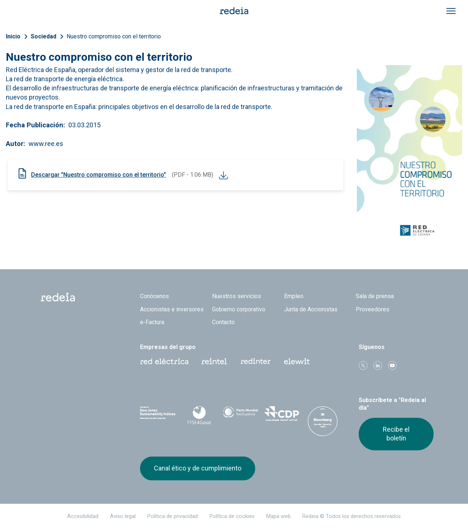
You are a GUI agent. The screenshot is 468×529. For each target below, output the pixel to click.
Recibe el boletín (396, 433)
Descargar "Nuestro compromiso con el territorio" (98, 174)
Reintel (214, 361)
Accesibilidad (82, 516)
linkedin (377, 365)
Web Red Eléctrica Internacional (255, 361)
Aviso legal (123, 516)
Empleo (293, 296)
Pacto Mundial (240, 414)
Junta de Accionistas (310, 309)
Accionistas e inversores (172, 309)
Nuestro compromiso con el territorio (114, 36)
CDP (281, 413)
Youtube (392, 365)
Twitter (363, 365)
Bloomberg (322, 421)
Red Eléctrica (164, 361)
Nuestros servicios (236, 296)
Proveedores (372, 309)
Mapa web (278, 516)
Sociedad (43, 36)
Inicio (13, 36)
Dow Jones (158, 414)
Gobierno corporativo (238, 309)
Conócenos (154, 296)
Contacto (223, 322)
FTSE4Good (199, 415)
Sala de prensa (375, 296)
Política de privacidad (172, 516)
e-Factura (152, 322)
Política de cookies (232, 516)
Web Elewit (297, 361)
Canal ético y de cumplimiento (197, 468)
